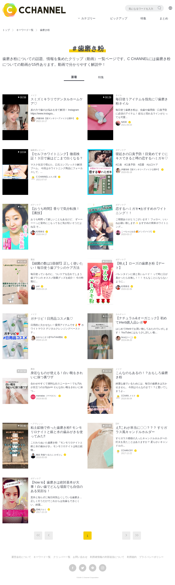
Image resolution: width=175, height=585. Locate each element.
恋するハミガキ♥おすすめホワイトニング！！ (141, 211)
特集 (143, 18)
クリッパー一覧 (61, 557)
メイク (34, 95)
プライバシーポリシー (151, 557)
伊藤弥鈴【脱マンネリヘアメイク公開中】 (55, 118)
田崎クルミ (41, 509)
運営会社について (21, 557)
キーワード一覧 (24, 30)
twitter (82, 568)
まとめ (163, 18)
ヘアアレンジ (37, 424)
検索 (159, 8)
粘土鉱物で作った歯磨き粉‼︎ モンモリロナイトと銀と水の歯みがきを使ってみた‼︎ (57, 432)
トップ (6, 30)
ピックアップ (118, 18)
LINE (92, 568)
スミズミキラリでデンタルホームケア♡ (57, 101)
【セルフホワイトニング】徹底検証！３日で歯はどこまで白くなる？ (57, 156)
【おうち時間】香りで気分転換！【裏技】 (55, 211)
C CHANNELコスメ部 (46, 177)
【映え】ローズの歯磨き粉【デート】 (140, 265)
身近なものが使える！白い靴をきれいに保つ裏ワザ (57, 375)
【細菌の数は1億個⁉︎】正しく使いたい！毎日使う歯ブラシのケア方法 (57, 265)
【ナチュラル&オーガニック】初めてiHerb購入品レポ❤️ (141, 320)
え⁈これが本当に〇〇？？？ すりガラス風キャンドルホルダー (141, 430)
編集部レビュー (38, 150)
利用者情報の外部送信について (107, 557)
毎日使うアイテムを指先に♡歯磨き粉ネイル (142, 101)
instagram (102, 568)
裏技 (33, 260)
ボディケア (121, 150)
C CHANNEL (34, 10)
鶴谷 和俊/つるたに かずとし (49, 455)
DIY (117, 424)
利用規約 (132, 557)
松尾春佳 (40, 231)
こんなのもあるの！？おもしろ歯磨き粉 (142, 375)
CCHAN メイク (128, 396)
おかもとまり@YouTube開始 (49, 337)
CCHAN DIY (127, 450)
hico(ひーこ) (127, 337)
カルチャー (121, 314)
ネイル (119, 95)
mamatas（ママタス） (46, 396)
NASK (124, 122)
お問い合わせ (80, 557)
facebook (72, 568)
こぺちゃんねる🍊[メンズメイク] (136, 231)
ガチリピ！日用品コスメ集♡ (52, 318)
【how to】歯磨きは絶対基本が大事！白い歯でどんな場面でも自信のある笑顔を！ (57, 487)
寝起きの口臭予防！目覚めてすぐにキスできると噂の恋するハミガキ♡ (142, 156)
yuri (38, 286)
